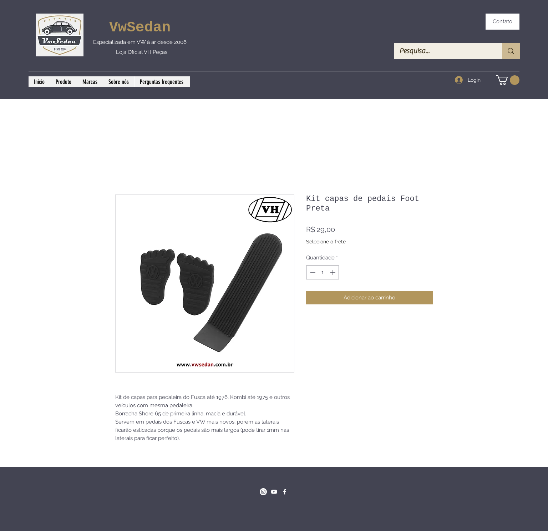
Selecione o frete (326, 241)
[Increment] (333, 272)
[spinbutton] (323, 272)
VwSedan (140, 27)
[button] (507, 80)
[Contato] (502, 22)
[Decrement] (312, 272)
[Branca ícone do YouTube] (274, 491)
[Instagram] (263, 491)
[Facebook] (284, 491)
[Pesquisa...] (443, 51)
